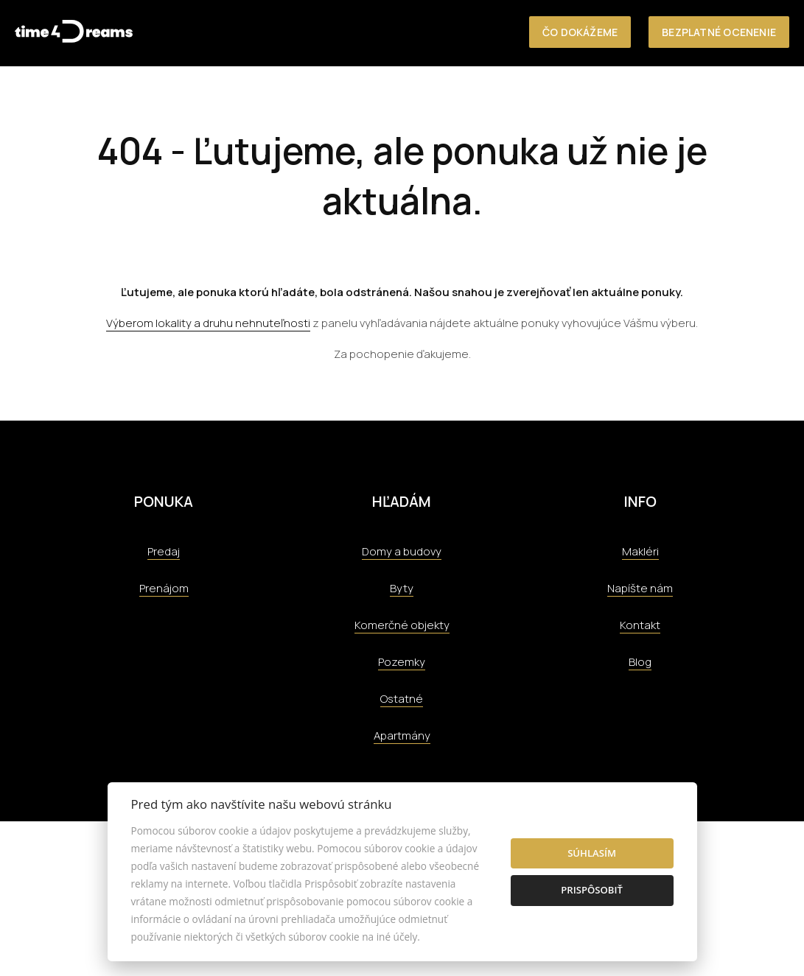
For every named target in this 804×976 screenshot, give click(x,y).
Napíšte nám (640, 588)
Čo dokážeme (580, 32)
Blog (640, 662)
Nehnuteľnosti (403, 97)
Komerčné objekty (402, 625)
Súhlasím (591, 853)
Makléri (640, 551)
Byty (401, 588)
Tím (644, 97)
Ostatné (401, 698)
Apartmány (402, 735)
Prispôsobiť (592, 889)
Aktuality (697, 97)
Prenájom (164, 588)
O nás (476, 97)
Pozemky (401, 662)
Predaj (163, 551)
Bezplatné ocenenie (719, 32)
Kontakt (764, 97)
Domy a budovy (401, 551)
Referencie (590, 97)
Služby (525, 97)
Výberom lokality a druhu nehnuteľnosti (208, 323)
